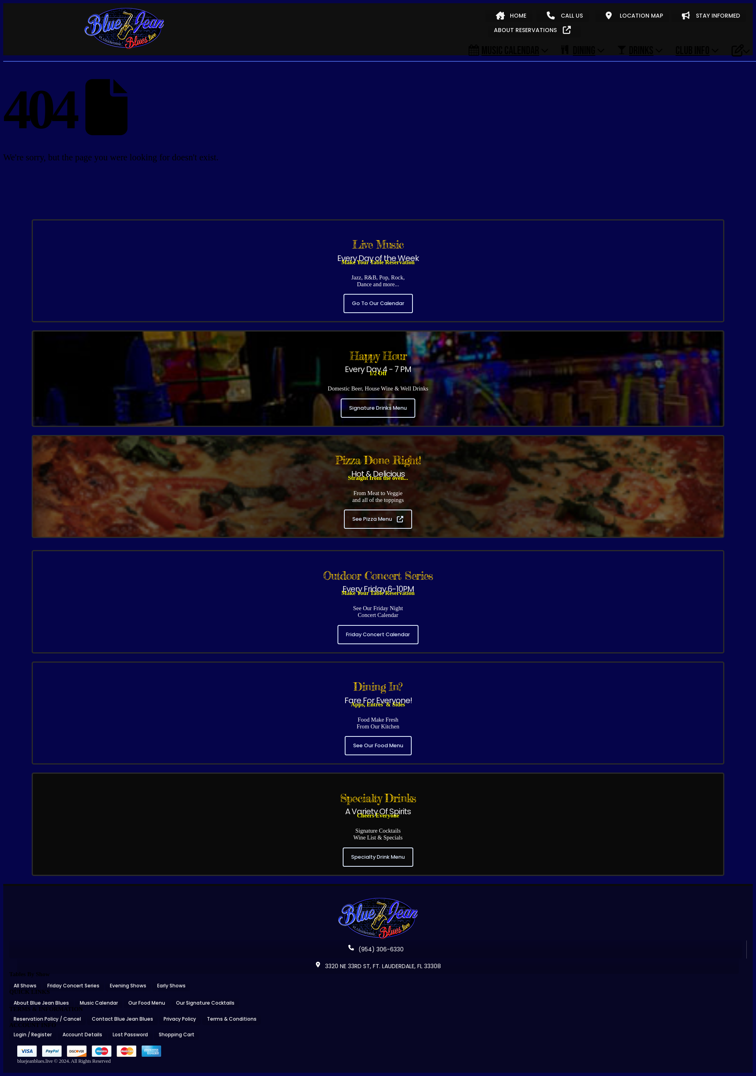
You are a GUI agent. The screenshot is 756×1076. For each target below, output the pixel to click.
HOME (511, 16)
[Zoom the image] (378, 900)
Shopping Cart (176, 1034)
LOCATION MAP (634, 16)
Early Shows (171, 985)
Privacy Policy (180, 1018)
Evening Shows (128, 985)
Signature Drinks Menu (378, 408)
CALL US (565, 16)
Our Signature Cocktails (205, 1002)
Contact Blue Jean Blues (122, 1018)
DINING (578, 50)
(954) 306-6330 (376, 949)
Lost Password (130, 1034)
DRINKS (635, 50)
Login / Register (33, 1034)
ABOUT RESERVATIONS (532, 30)
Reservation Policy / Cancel (47, 1018)
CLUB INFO (692, 50)
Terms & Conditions (232, 1018)
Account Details (82, 1034)
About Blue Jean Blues (41, 1002)
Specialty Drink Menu (378, 857)
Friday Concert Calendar (378, 634)
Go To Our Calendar (378, 303)
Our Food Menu (146, 1002)
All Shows (25, 985)
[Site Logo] (124, 29)
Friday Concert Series (73, 985)
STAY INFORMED (711, 16)
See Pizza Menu (377, 519)
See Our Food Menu (378, 745)
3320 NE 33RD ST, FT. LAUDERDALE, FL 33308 (378, 966)
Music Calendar (504, 50)
